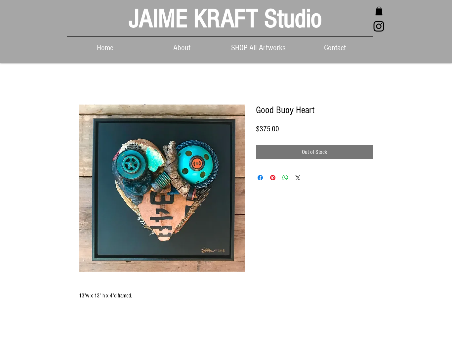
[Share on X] (298, 178)
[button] (379, 11)
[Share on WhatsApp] (285, 178)
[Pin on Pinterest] (273, 178)
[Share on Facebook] (260, 178)
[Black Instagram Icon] (379, 26)
